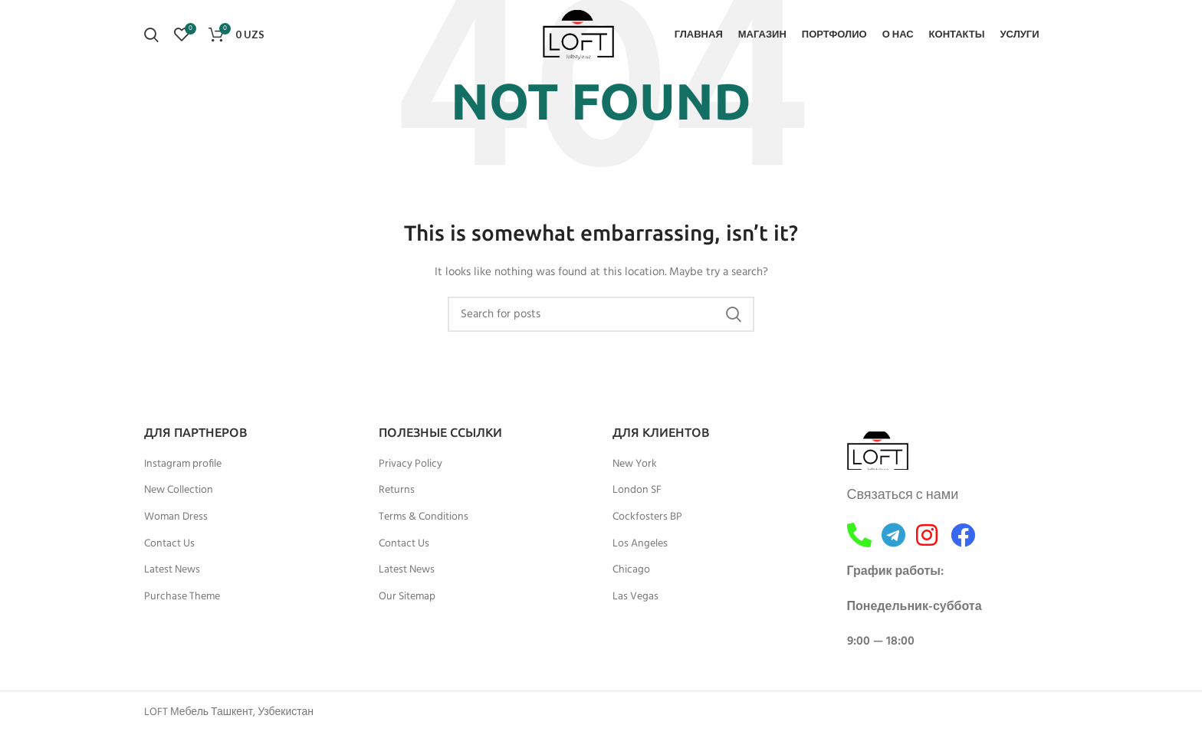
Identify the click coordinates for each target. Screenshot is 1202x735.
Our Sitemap (407, 597)
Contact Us (169, 544)
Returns (397, 490)
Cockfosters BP (647, 517)
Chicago (631, 570)
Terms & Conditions (423, 517)
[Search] (151, 34)
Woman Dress (176, 517)
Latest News (172, 570)
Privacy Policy (410, 464)
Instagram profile (183, 464)
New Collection (178, 490)
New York (634, 464)
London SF (637, 490)
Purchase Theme (182, 597)
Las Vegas (635, 597)
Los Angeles (640, 544)
